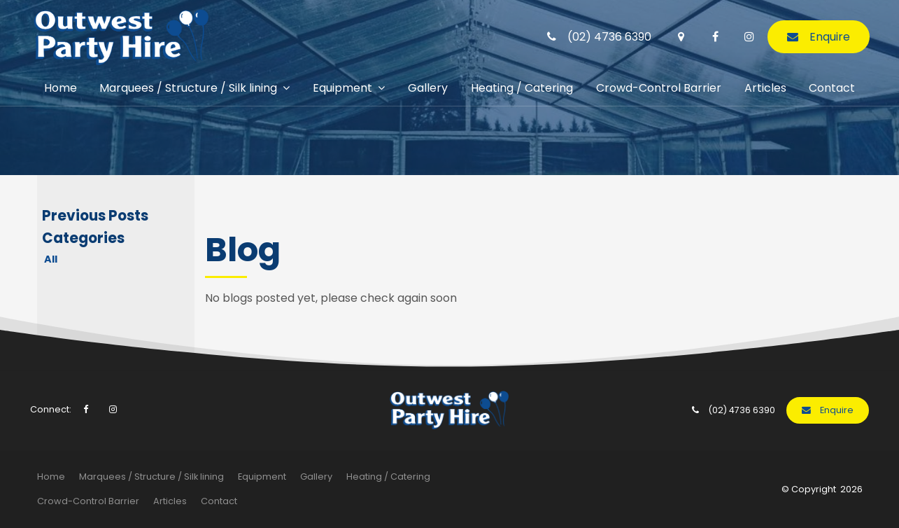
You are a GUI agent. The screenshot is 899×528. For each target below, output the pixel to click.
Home (60, 86)
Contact (832, 86)
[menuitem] (51, 476)
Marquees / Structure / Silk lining (188, 86)
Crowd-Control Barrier (658, 86)
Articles (765, 86)
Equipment (342, 86)
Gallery (428, 86)
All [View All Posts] (50, 259)
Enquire (829, 35)
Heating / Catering (522, 86)
